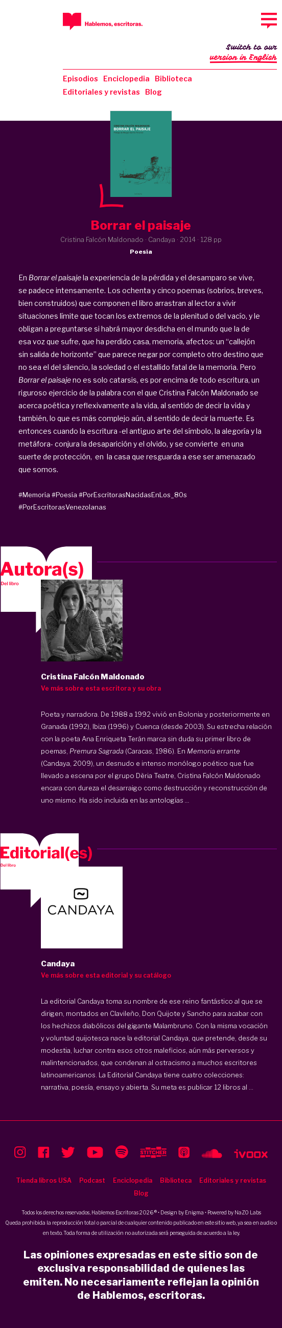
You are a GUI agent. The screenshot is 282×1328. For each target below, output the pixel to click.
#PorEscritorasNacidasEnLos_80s (133, 495)
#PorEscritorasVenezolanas (62, 507)
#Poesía (64, 495)
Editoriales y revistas (101, 91)
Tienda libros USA (44, 1180)
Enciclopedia (126, 78)
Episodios (80, 78)
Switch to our (243, 53)
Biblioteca (173, 78)
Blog (153, 91)
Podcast (92, 1180)
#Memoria (34, 495)
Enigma (194, 1212)
